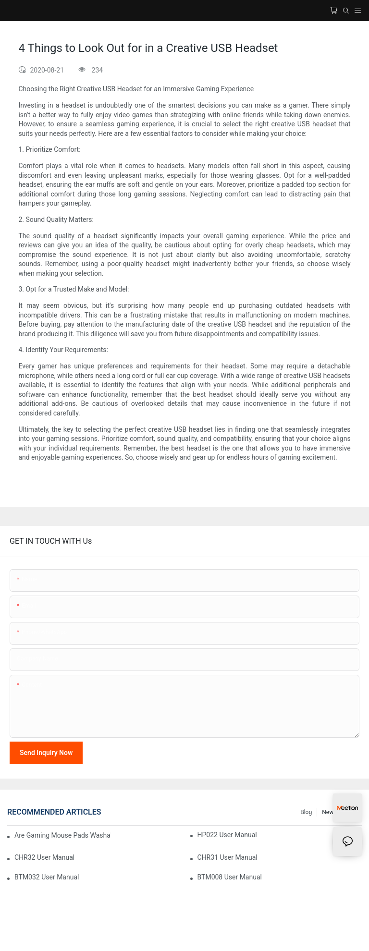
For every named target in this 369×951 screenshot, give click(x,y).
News (329, 812)
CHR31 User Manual (227, 857)
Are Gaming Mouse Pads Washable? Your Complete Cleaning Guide (62, 835)
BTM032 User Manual (46, 877)
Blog (306, 812)
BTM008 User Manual (229, 877)
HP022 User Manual (227, 835)
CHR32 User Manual (44, 857)
